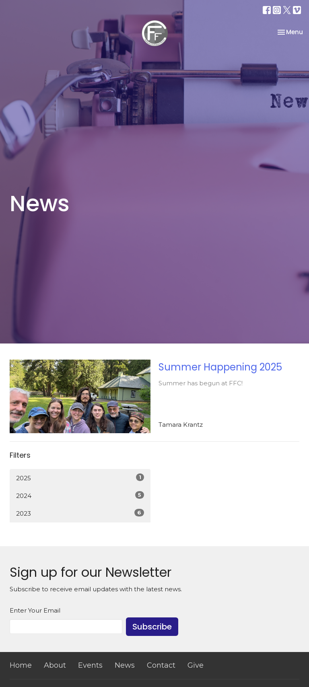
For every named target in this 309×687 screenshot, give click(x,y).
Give (195, 665)
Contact (161, 665)
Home (21, 665)
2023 (80, 513)
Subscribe (152, 626)
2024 (80, 495)
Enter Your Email (35, 610)
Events (90, 665)
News (125, 665)
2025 (80, 477)
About (55, 665)
